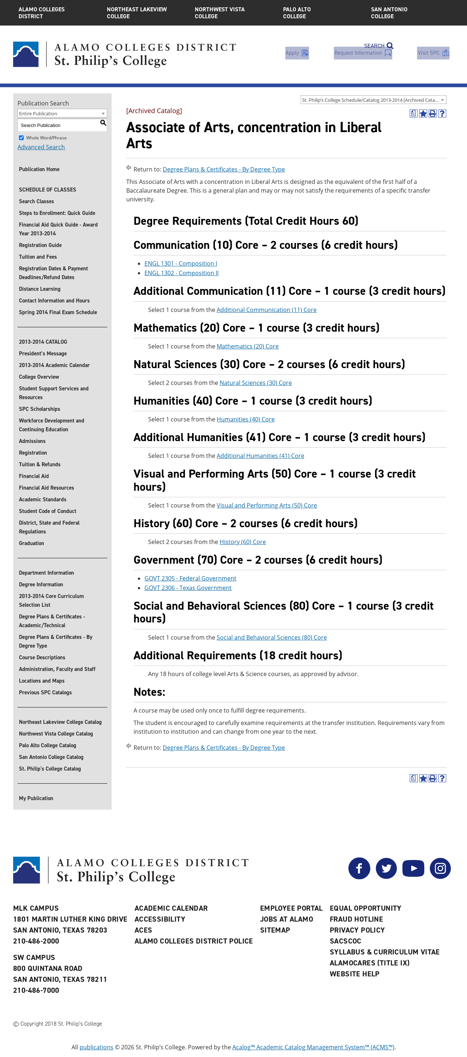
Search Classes (36, 201)
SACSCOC (346, 941)
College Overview (39, 377)
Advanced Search (41, 147)
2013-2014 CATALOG (43, 342)
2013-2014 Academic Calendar (54, 365)
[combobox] (374, 99)
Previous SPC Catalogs (45, 692)
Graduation (31, 543)
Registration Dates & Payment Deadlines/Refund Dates (53, 273)
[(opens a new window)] (414, 113)
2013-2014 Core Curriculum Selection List (51, 601)
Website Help (355, 974)
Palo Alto (321, 12)
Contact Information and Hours (54, 300)
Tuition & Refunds (40, 464)
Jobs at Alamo (286, 919)
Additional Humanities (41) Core (260, 456)
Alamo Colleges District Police (194, 941)
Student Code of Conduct (47, 511)
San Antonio (409, 12)
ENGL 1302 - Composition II (181, 273)
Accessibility (160, 919)
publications (96, 1047)
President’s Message (43, 353)
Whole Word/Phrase (46, 138)
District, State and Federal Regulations (49, 527)
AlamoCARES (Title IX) (369, 963)
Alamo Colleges (57, 12)
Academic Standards (42, 499)
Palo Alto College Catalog (47, 745)
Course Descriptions (42, 657)
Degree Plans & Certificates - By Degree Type (55, 641)
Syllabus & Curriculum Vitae (385, 952)
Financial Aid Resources (46, 487)
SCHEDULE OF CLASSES (47, 189)
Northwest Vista (233, 12)
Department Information (46, 572)
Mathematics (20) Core (248, 346)
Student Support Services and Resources (54, 393)
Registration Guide (40, 245)
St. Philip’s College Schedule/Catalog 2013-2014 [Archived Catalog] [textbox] (372, 100)
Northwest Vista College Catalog (56, 733)
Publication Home (39, 169)
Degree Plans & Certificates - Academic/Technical (52, 621)
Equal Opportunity (366, 908)
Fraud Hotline (356, 919)
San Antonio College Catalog (51, 757)
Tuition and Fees (38, 257)
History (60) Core (243, 542)
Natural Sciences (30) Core (256, 383)
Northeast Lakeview (145, 12)
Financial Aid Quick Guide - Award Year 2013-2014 (58, 229)
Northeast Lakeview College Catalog (60, 722)
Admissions (32, 441)
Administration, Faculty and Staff (57, 669)
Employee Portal (291, 908)
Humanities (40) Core (246, 419)
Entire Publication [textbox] (38, 113)
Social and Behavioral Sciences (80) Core (272, 637)
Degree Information (41, 584)
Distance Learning (40, 289)
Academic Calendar (171, 908)
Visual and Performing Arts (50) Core (267, 505)
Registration (33, 452)
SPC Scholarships (39, 409)
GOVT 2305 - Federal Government (190, 578)
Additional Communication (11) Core (267, 310)
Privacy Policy (357, 930)
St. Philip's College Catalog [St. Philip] (50, 768)
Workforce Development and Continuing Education (51, 425)
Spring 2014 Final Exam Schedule (58, 312)
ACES (144, 930)
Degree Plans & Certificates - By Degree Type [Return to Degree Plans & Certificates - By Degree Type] (224, 169)
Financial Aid (34, 476)
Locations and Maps (42, 680)
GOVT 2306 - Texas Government (188, 588)
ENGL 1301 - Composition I (180, 264)
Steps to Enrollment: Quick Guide (57, 213)
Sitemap (275, 930)
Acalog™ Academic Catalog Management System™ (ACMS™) (313, 1047)
